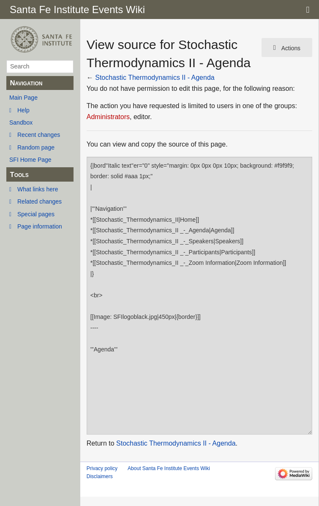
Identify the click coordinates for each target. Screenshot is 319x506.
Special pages (36, 214)
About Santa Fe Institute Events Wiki (169, 468)
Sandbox (21, 122)
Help (23, 110)
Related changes (39, 201)
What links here (37, 189)
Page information (39, 226)
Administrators (108, 116)
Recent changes (38, 134)
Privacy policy (102, 468)
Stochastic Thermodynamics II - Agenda (155, 77)
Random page (36, 147)
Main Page (23, 97)
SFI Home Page (30, 159)
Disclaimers (100, 476)
